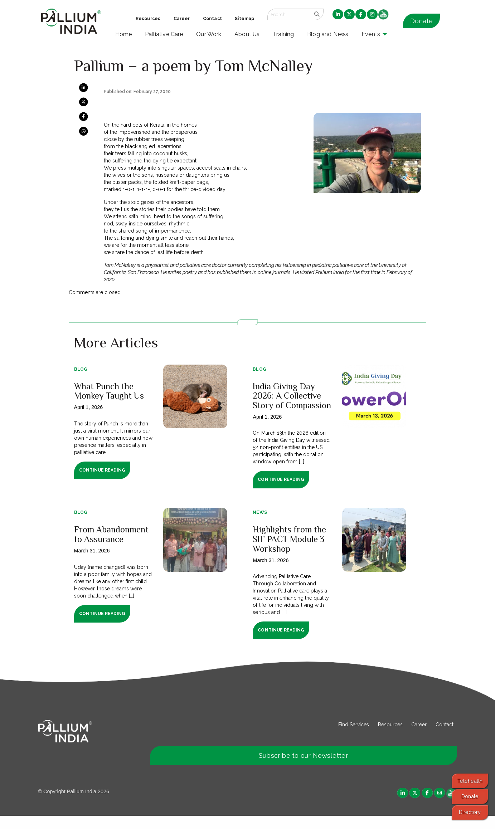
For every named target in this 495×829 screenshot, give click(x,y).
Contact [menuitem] (212, 18)
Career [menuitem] (182, 18)
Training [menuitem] (283, 34)
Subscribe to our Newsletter (303, 768)
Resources (390, 737)
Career (419, 737)
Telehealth (469, 781)
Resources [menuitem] (148, 18)
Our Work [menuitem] (209, 34)
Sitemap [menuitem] (244, 18)
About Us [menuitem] (247, 34)
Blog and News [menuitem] (327, 34)
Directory (470, 812)
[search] (317, 14)
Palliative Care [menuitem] (164, 34)
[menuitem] (338, 14)
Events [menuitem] (370, 34)
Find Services (353, 737)
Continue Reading (102, 470)
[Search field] (288, 14)
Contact (444, 737)
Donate (421, 21)
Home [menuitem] (123, 34)
